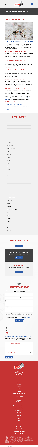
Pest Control (19, 382)
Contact (19, 388)
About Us (19, 386)
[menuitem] (19, 120)
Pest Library (19, 384)
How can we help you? (8, 307)
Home (19, 380)
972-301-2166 (19, 375)
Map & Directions (19, 402)
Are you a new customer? (9, 304)
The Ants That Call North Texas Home (14, 104)
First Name (6, 294)
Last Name (21, 294)
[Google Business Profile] (16, 429)
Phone (6, 297)
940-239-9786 (19, 373)
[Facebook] (19, 429)
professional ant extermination (21, 92)
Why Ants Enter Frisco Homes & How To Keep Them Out (17, 106)
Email (20, 297)
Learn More (19, 245)
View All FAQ (9, 357)
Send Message (19, 320)
